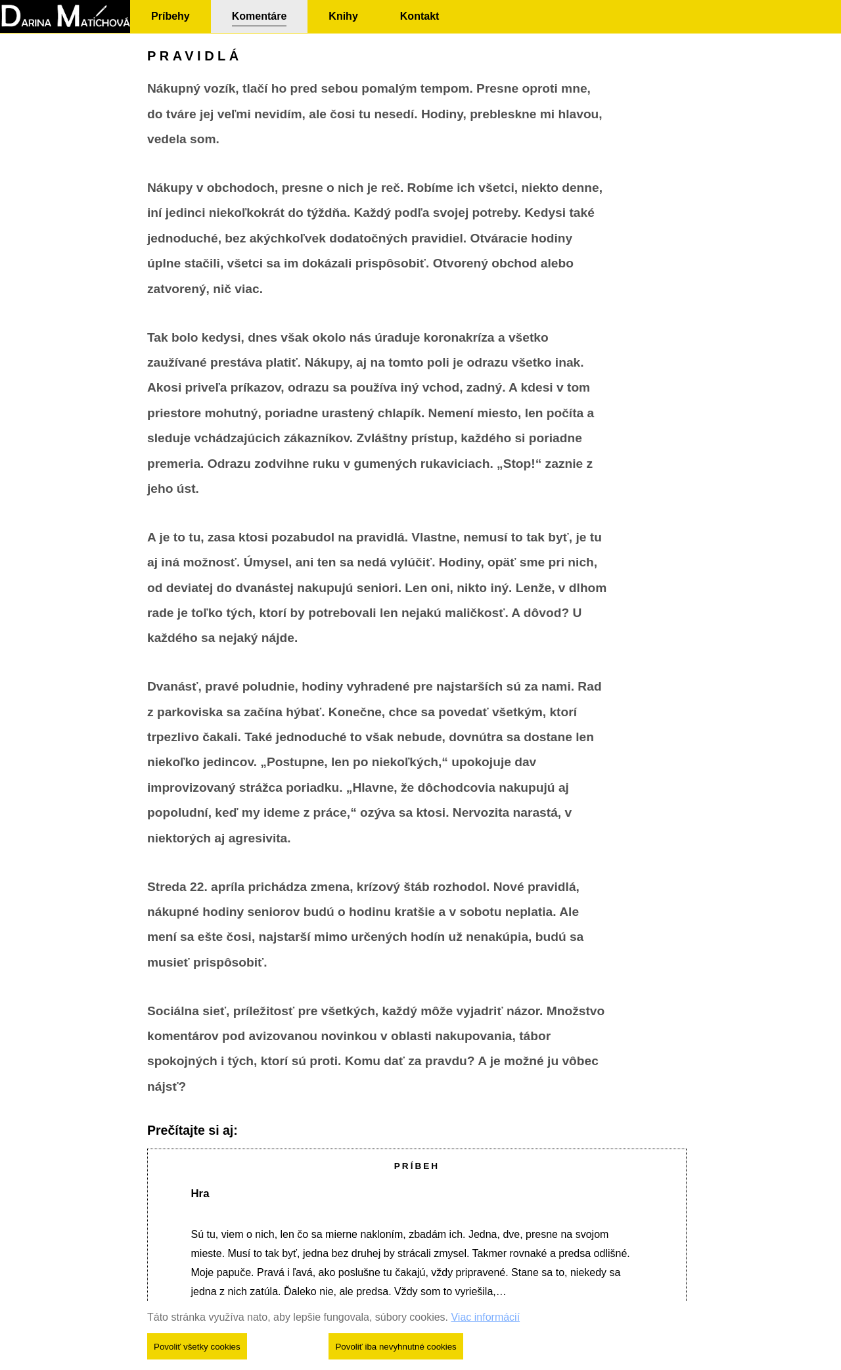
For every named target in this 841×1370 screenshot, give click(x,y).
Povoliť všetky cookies (197, 1347)
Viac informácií (485, 1317)
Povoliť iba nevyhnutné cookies (395, 1347)
